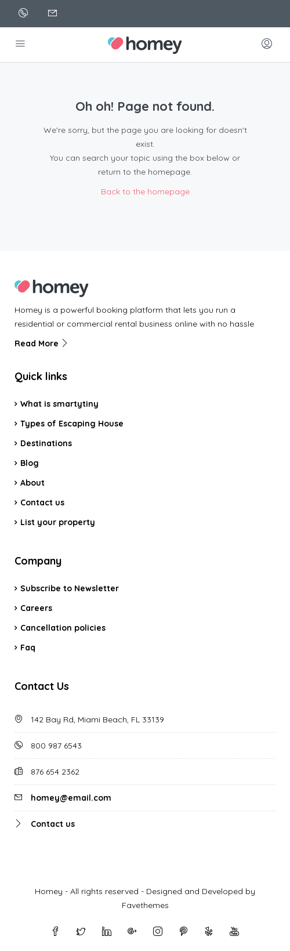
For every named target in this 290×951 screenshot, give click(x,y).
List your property (57, 522)
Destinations (46, 443)
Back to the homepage (145, 191)
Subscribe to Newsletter (69, 588)
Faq (27, 647)
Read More (41, 343)
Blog (29, 463)
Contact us (42, 502)
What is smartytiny (60, 404)
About (32, 483)
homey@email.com (71, 798)
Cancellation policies (63, 628)
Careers (36, 608)
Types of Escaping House (72, 423)
